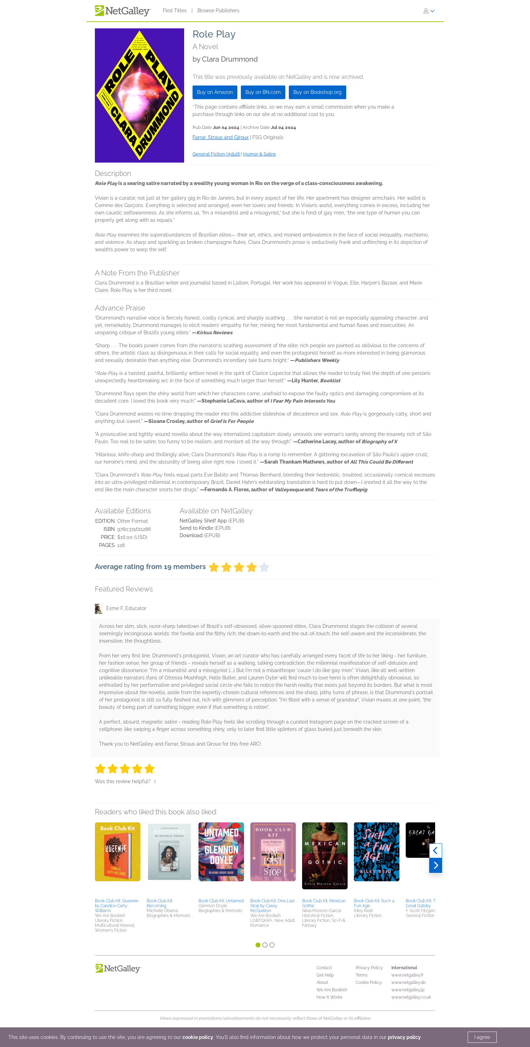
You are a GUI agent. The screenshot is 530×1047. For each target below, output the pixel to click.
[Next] (435, 865)
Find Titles (175, 10)
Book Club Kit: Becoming (160, 903)
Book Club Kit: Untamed (221, 900)
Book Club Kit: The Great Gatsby (423, 903)
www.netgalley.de (408, 982)
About (322, 982)
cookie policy (197, 1037)
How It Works (329, 997)
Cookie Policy (369, 982)
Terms (362, 975)
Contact (324, 967)
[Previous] (435, 850)
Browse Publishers (218, 10)
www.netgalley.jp (407, 989)
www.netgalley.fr (407, 975)
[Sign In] (429, 10)
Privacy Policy (369, 967)
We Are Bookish (331, 989)
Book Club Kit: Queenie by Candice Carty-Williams (116, 905)
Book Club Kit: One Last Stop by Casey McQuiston (272, 905)
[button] (117, 859)
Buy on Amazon (215, 92)
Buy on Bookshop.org (317, 92)
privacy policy (404, 1037)
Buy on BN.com (263, 92)
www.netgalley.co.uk (411, 997)
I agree (482, 1037)
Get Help (325, 975)
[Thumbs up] (155, 781)
